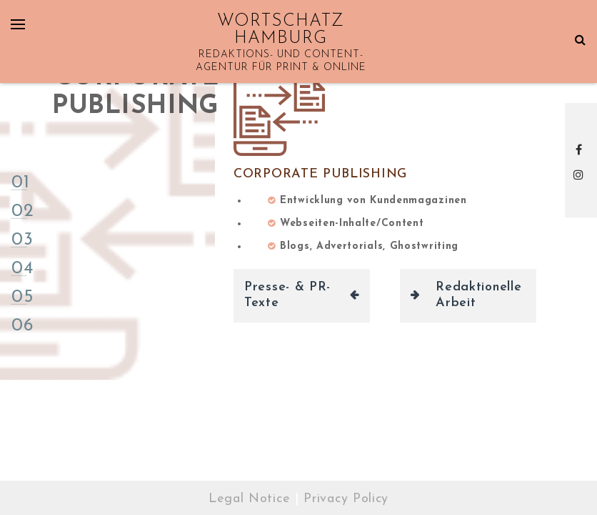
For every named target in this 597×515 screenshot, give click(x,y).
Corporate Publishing (320, 174)
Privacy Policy (345, 499)
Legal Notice (249, 499)
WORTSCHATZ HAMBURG (280, 30)
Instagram (581, 174)
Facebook (581, 149)
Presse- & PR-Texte (287, 295)
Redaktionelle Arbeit (478, 295)
